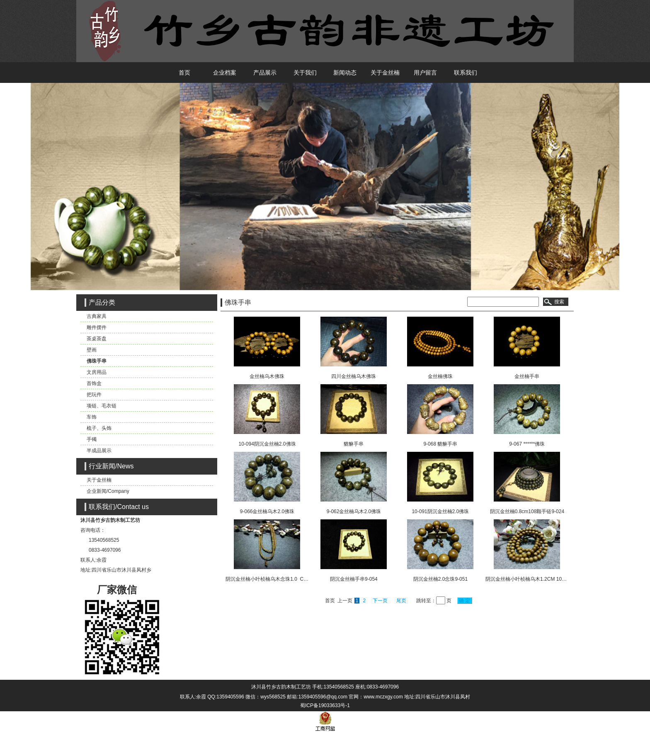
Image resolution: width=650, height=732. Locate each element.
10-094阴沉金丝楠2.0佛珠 (267, 444)
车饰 (92, 417)
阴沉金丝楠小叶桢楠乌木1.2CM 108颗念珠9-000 (538, 579)
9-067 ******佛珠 (527, 444)
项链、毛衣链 (101, 406)
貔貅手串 (354, 444)
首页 (184, 72)
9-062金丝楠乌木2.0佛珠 (354, 511)
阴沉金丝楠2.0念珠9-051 (440, 579)
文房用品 (97, 372)
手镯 (92, 439)
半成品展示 (99, 450)
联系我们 (465, 72)
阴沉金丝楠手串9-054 (354, 579)
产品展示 (264, 72)
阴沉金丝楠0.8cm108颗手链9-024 (527, 511)
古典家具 (97, 316)
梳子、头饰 (99, 428)
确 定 (465, 601)
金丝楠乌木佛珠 (267, 376)
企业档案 (224, 72)
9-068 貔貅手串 (440, 444)
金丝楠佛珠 (440, 376)
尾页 (401, 601)
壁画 (92, 350)
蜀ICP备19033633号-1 (325, 705)
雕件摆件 (97, 327)
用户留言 (425, 72)
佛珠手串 (97, 361)
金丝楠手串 (526, 376)
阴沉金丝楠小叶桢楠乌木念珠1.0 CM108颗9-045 (280, 579)
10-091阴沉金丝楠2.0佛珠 (440, 511)
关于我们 (305, 72)
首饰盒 (94, 383)
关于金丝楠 (385, 72)
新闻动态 (345, 72)
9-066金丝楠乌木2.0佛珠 (267, 511)
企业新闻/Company (108, 491)
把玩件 (94, 395)
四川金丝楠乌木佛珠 (353, 376)
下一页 (380, 601)
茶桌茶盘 (97, 339)
